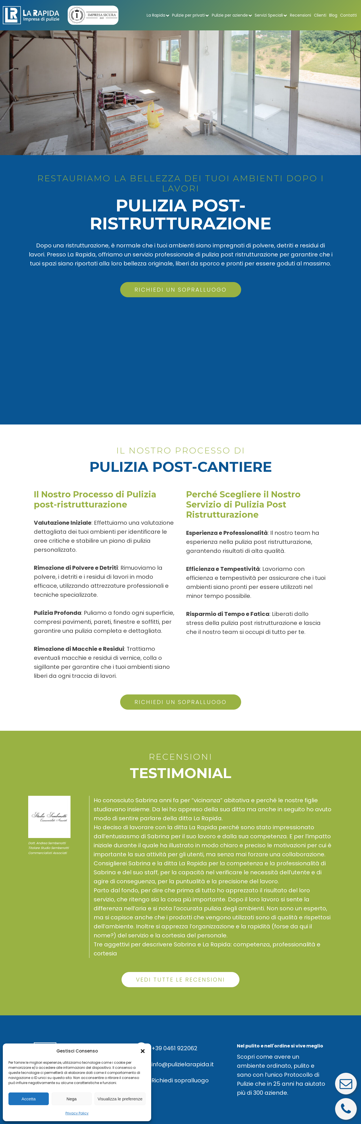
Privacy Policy (77, 1113)
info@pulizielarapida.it (182, 1064)
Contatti (348, 15)
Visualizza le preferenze (120, 1098)
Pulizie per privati (190, 15)
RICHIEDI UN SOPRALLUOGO (181, 290)
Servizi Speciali (271, 15)
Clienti (320, 15)
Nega (72, 1098)
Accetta (28, 1098)
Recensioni (300, 15)
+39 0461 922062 (174, 1048)
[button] (143, 1051)
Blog (333, 15)
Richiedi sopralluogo (180, 1080)
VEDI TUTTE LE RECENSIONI (180, 980)
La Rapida (158, 15)
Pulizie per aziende (232, 15)
